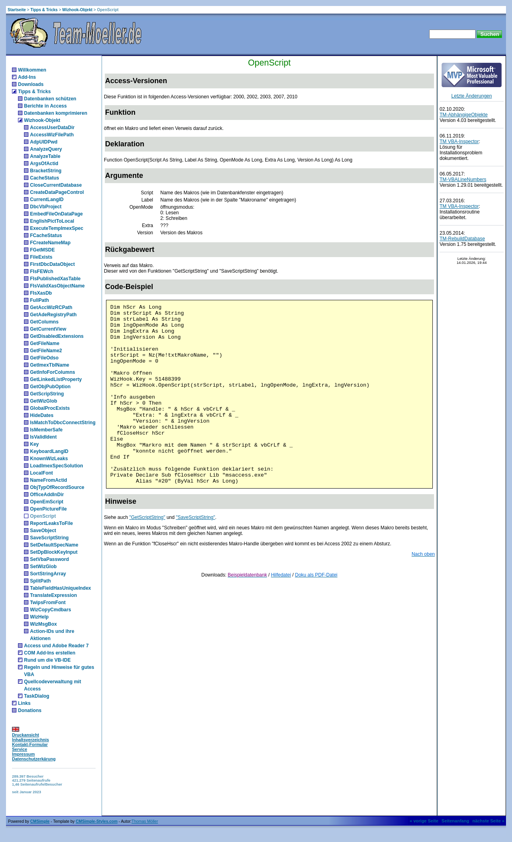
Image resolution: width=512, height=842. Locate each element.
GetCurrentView (48, 329)
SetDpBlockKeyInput (54, 552)
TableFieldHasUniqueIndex (60, 588)
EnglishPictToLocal (52, 221)
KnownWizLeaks (49, 458)
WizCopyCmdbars (50, 610)
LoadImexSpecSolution (56, 466)
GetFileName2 (46, 350)
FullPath (39, 300)
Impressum (23, 754)
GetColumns (44, 322)
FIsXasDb (41, 293)
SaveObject (43, 530)
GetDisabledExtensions (57, 336)
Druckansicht (25, 734)
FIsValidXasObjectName (57, 286)
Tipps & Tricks (44, 10)
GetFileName (44, 343)
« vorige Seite (424, 820)
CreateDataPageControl (57, 192)
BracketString (46, 171)
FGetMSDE (42, 250)
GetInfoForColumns (52, 372)
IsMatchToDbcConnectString (63, 422)
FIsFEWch (41, 271)
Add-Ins (27, 77)
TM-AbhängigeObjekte (464, 115)
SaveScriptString (49, 538)
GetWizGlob (43, 401)
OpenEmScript (46, 502)
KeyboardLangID (49, 451)
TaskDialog (36, 696)
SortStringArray (48, 574)
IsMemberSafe (46, 430)
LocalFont (41, 473)
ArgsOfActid (44, 163)
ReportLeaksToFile (51, 523)
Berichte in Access (45, 106)
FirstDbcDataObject (52, 264)
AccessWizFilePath (52, 135)
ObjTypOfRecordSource (57, 487)
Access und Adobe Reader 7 (56, 645)
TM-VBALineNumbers (463, 179)
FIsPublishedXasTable (55, 278)
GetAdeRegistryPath (53, 314)
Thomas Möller (145, 821)
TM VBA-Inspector (459, 141)
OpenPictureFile (48, 509)
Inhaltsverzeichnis (30, 739)
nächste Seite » (488, 820)
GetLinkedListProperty (56, 379)
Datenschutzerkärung (34, 758)
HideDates (42, 415)
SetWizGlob (43, 566)
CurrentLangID (47, 199)
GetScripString (47, 394)
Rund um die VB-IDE (47, 660)
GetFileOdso (44, 358)
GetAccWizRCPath (51, 307)
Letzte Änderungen (471, 96)
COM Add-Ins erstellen (49, 653)
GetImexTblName (49, 365)
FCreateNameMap (50, 242)
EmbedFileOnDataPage (56, 214)
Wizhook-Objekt (77, 10)
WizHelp (39, 617)
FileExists (41, 257)
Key (34, 444)
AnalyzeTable (45, 156)
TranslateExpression (53, 595)
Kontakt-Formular (30, 744)
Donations (30, 710)
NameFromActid (48, 480)
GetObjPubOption (50, 386)
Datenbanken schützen (50, 99)
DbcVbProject (46, 207)
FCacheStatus (46, 235)
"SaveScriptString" (195, 517)
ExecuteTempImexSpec (56, 228)
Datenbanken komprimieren (55, 113)
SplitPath (40, 581)
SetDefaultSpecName (54, 545)
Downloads (31, 84)
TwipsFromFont (48, 602)
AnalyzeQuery (46, 149)
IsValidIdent (43, 437)
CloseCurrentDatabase (56, 185)
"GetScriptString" (147, 517)
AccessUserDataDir (52, 127)
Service (19, 749)
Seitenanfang (455, 820)
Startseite (17, 10)
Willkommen (32, 70)
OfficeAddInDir (47, 494)
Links (24, 703)
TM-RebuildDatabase (462, 238)
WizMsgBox (43, 624)
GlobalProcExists (50, 408)
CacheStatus (44, 178)
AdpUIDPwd (44, 142)
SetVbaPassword (49, 559)
